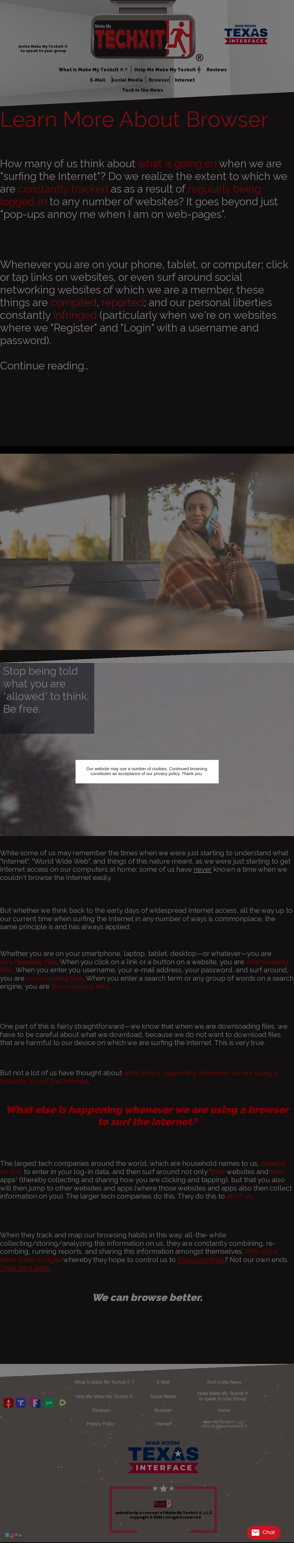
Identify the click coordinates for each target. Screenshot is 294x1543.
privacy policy (166, 773)
